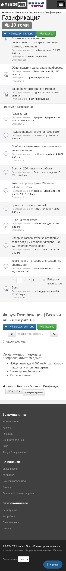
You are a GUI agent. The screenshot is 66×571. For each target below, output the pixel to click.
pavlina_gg (39, 291)
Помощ (7, 487)
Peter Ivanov (40, 172)
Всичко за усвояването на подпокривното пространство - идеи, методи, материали (35, 42)
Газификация (53, 12)
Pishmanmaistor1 (42, 268)
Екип (5, 446)
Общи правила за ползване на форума (37, 67)
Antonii (37, 223)
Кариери (7, 427)
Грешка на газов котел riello (29, 205)
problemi (38, 135)
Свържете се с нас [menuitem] (13, 439)
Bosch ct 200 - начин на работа (32, 168)
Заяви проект (10, 468)
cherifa (37, 50)
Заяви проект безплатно (26, 371)
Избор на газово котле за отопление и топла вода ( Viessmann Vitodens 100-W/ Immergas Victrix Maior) (36, 242)
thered (37, 249)
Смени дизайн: (10, 559)
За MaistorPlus (11, 421)
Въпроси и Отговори (29, 12)
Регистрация (10, 510)
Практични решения (38, 77)
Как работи (9, 474)
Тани (36, 71)
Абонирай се (46, 33)
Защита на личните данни (38, 550)
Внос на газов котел (24, 219)
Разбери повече (20, 375)
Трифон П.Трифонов (44, 117)
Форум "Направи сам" (15, 452)
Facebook (58, 550)
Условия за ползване (13, 550)
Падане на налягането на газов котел (36, 131)
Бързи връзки (34, 392)
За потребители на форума (18, 493)
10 (44, 280)
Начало (8, 12)
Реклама (7, 433)
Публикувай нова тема (18, 33)
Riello (36, 209)
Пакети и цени (11, 522)
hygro (36, 92)
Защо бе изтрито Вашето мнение (33, 88)
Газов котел (19, 113)
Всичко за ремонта (37, 56)
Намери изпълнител (14, 481)
